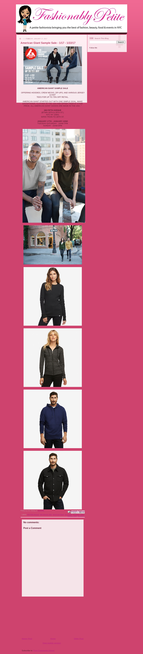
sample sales (72, 516)
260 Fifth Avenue (33, 514)
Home (53, 639)
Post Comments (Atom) (43, 650)
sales (82, 514)
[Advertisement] (39, 617)
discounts (68, 514)
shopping (81, 516)
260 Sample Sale (46, 514)
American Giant (58, 514)
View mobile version (52, 643)
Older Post (79, 639)
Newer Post (27, 639)
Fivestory (76, 514)
